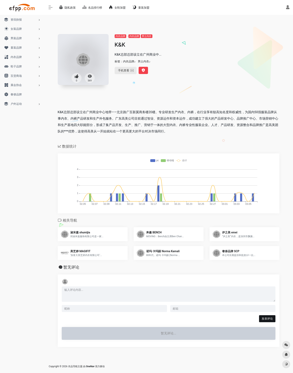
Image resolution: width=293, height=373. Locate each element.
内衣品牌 (120, 36)
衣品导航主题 (75, 366)
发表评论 (267, 318)
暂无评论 (71, 267)
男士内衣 (146, 36)
